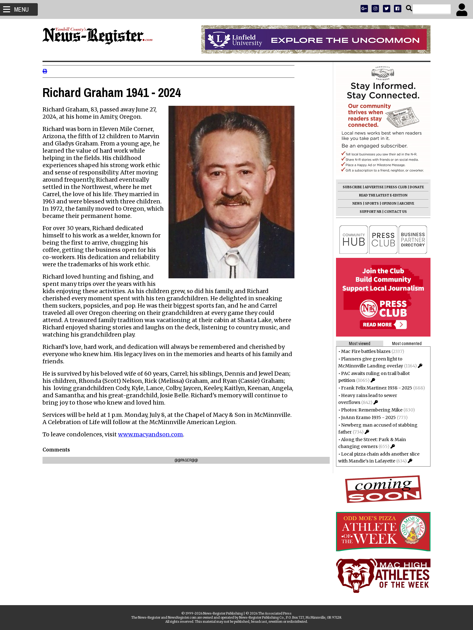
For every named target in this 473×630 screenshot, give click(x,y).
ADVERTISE (372, 187)
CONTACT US (393, 212)
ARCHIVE (404, 203)
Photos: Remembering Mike (370, 410)
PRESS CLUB (395, 187)
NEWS (355, 203)
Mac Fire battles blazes (364, 351)
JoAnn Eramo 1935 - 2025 (366, 417)
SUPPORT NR (368, 212)
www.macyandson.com (152, 434)
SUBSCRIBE (350, 187)
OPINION (387, 203)
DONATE (415, 187)
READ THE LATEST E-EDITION (381, 195)
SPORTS (370, 203)
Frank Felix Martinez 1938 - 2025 (374, 388)
